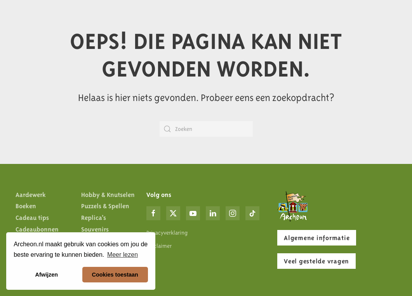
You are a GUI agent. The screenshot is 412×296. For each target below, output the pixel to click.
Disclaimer (159, 245)
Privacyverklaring (167, 232)
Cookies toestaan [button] (115, 275)
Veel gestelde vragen (316, 261)
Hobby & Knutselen (108, 194)
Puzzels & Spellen (105, 206)
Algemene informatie (316, 238)
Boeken (26, 206)
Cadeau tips (32, 217)
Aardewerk (31, 194)
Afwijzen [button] (46, 275)
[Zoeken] (206, 129)
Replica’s (93, 217)
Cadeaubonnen (37, 229)
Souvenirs (95, 229)
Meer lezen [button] (122, 254)
